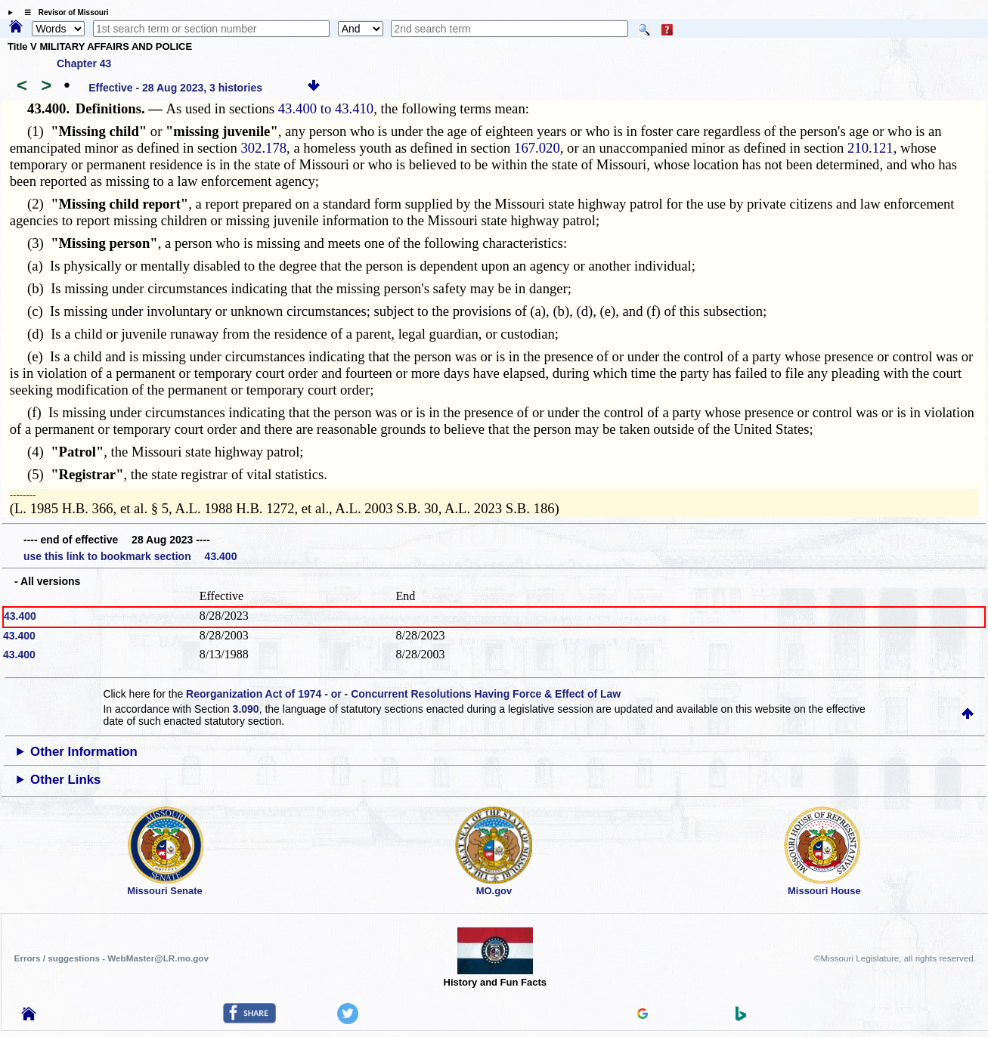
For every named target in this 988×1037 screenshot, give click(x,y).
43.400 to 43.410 (325, 108)
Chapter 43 (84, 63)
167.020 (537, 148)
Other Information (84, 751)
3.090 (246, 709)
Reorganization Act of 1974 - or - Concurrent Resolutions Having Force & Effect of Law (403, 694)
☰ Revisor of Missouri (63, 12)
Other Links (65, 779)
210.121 (870, 148)
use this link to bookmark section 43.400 (130, 556)
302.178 (263, 148)
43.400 (20, 616)
